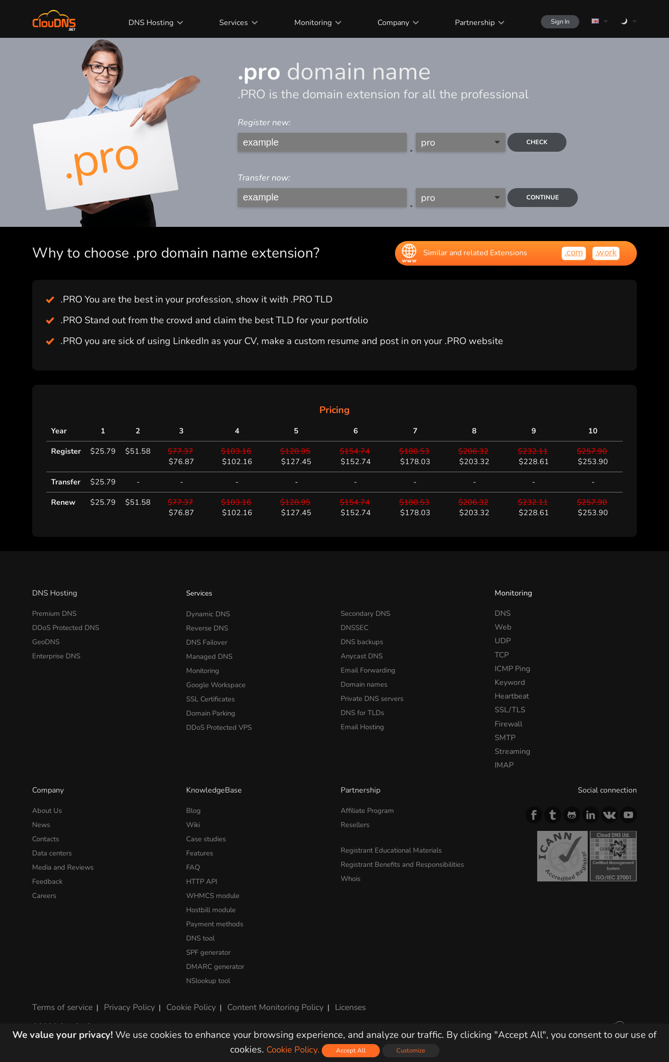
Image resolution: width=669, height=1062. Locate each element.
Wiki (194, 825)
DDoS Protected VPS (222, 724)
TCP (502, 655)
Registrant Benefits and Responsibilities (409, 863)
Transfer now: (264, 177)
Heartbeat (512, 696)
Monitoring (304, 22)
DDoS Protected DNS (69, 627)
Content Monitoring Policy (258, 1001)
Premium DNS (56, 613)
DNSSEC (356, 627)
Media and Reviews (65, 866)
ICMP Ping (512, 669)
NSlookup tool (210, 976)
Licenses (329, 1001)
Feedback (48, 879)
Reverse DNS (209, 627)
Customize (413, 1050)
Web (503, 627)
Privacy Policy (123, 1001)
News (42, 825)
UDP (503, 641)
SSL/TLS (510, 710)
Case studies (208, 838)
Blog (194, 810)
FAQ (193, 866)
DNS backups (363, 641)
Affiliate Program (370, 810)
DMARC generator (218, 963)
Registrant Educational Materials (396, 850)
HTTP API (203, 879)
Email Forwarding (370, 669)
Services (225, 22)
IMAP (504, 765)
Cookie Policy (180, 1001)
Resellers (357, 825)
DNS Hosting (143, 22)
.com (571, 252)
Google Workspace (218, 682)
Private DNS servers (375, 696)
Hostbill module (213, 907)
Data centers (54, 852)
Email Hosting (364, 724)
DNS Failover (209, 641)
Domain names (366, 682)
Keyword (510, 682)
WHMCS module (215, 894)
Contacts (47, 838)
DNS (503, 613)
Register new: (264, 122)
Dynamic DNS (209, 613)
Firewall (509, 724)
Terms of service (60, 1001)
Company (384, 22)
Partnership (465, 22)
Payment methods (217, 921)
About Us (48, 810)
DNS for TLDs (364, 710)
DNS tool (202, 935)
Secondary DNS (367, 613)
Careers (45, 894)
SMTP (505, 738)
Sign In (554, 21)
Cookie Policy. (292, 1049)
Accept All (352, 1050)
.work (605, 252)
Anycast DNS (363, 655)
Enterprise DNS (59, 655)
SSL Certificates (213, 696)
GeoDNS (47, 641)
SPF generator (210, 948)
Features (201, 852)
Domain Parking (213, 710)
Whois (352, 877)
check (540, 142)
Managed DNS (210, 655)
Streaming (512, 751)
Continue (546, 197)
